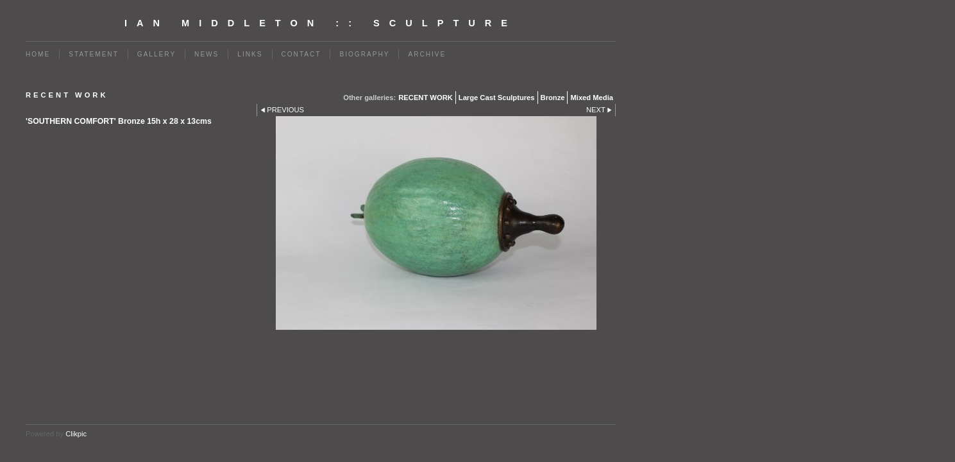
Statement (94, 54)
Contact (301, 54)
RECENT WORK (425, 97)
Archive (427, 54)
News (206, 54)
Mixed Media (591, 97)
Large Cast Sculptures (497, 97)
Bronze (553, 97)
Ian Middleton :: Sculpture (320, 23)
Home (38, 54)
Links (249, 54)
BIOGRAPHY (364, 54)
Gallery (156, 54)
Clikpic (76, 434)
